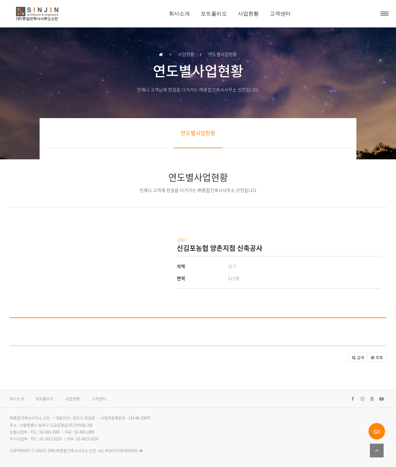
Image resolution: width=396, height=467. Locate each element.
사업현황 (248, 13)
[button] (358, 357)
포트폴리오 (214, 13)
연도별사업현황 (198, 133)
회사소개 (179, 13)
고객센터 (280, 13)
